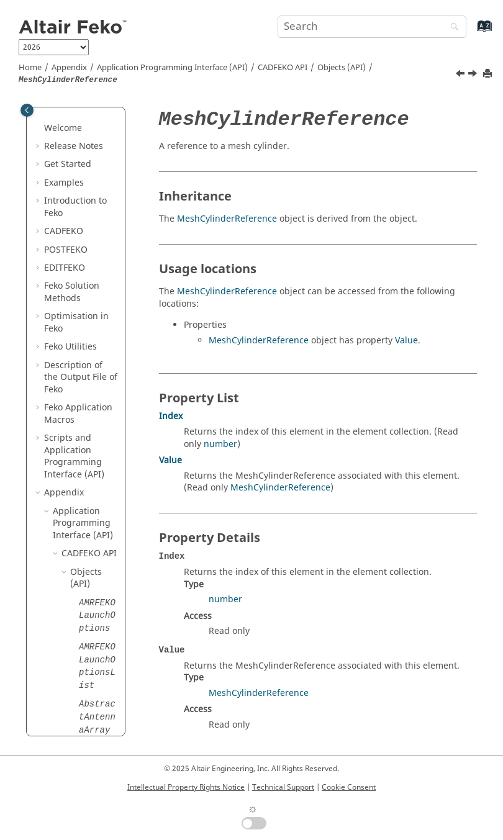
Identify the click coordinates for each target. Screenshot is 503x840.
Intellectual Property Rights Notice (186, 787)
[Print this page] (489, 74)
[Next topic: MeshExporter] (474, 75)
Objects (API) (341, 67)
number (220, 444)
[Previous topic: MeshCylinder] (461, 75)
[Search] (451, 28)
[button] (74, 146)
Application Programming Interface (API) (172, 67)
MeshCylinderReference (227, 218)
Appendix (69, 67)
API (282, 67)
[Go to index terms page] (471, 31)
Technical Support (283, 787)
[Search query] (372, 27)
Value (406, 340)
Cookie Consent (349, 787)
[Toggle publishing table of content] (27, 110)
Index (171, 416)
